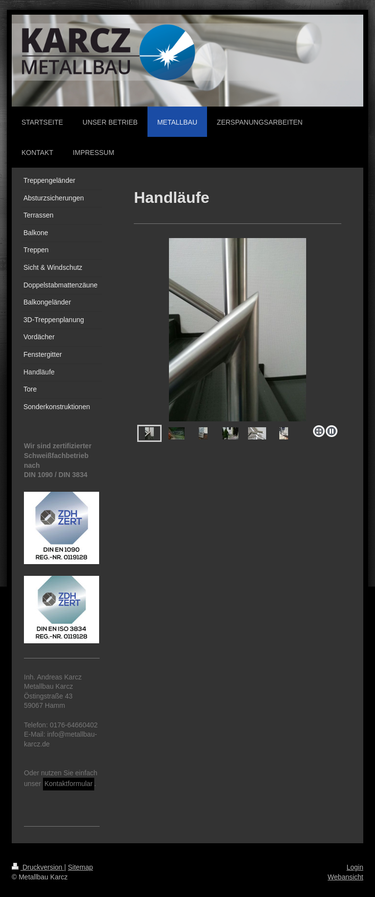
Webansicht (345, 877)
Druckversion (38, 867)
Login (355, 867)
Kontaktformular (68, 784)
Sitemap (80, 867)
